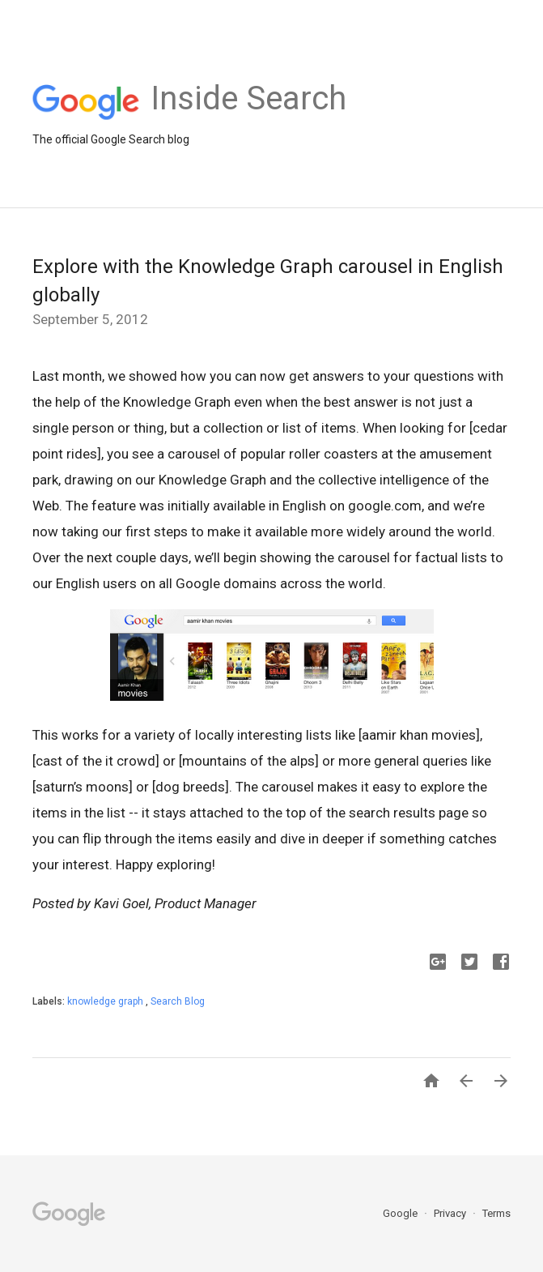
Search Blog (178, 1001)
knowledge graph (106, 1001)
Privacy (451, 1213)
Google (401, 1213)
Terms (496, 1213)
